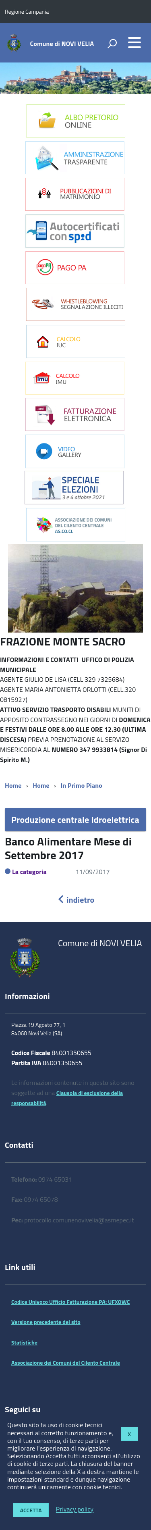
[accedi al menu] (134, 42)
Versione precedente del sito (46, 1322)
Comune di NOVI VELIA (62, 43)
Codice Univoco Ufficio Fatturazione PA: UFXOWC (70, 1301)
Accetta (31, 1510)
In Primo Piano (81, 785)
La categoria (29, 871)
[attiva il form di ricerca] (112, 43)
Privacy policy (74, 1509)
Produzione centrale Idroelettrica (75, 819)
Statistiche (24, 1342)
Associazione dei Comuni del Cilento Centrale (65, 1362)
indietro (76, 899)
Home (13, 785)
